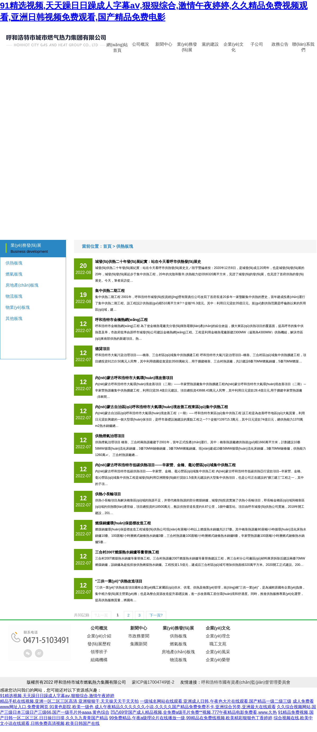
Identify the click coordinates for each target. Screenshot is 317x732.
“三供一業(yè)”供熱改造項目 (118, 581)
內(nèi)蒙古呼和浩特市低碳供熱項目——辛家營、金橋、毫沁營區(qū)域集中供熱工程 (165, 465)
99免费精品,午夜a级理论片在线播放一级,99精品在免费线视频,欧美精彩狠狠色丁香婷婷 (190, 718)
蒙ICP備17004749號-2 (153, 682)
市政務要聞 (138, 636)
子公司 (256, 44)
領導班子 (99, 652)
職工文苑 (217, 644)
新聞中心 (163, 44)
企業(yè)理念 (218, 636)
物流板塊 (14, 296)
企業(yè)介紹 (99, 636)
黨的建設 (210, 44)
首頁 (107, 246)
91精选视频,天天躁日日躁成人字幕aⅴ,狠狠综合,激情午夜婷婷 (57, 695)
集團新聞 (138, 644)
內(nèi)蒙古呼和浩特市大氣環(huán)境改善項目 (134, 378)
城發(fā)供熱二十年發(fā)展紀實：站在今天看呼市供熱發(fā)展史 (148, 261)
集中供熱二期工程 (110, 290)
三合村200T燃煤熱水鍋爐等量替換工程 (127, 552)
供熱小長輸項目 (108, 494)
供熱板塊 (14, 263)
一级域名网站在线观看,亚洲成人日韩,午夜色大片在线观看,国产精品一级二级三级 (215, 701)
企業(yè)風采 (218, 652)
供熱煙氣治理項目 (110, 436)
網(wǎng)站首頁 (117, 46)
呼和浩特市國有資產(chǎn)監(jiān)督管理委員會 (245, 682)
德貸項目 (102, 349)
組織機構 (99, 660)
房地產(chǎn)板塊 (22, 285)
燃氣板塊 (14, 274)
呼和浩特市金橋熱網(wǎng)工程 (121, 320)
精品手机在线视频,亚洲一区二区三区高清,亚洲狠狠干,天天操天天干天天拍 (69, 701)
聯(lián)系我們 (303, 45)
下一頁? (156, 615)
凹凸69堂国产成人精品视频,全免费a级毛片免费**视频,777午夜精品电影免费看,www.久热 (194, 712)
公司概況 (140, 44)
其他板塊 (14, 318)
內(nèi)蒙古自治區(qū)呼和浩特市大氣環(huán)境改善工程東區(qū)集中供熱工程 (161, 407)
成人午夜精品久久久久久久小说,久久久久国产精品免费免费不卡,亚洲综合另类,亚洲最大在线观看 (185, 707)
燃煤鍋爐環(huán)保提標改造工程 (123, 523)
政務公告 (280, 44)
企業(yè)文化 (233, 45)
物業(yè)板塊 (18, 307)
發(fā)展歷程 (99, 644)
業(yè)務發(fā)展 (187, 45)
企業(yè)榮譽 (218, 660)
